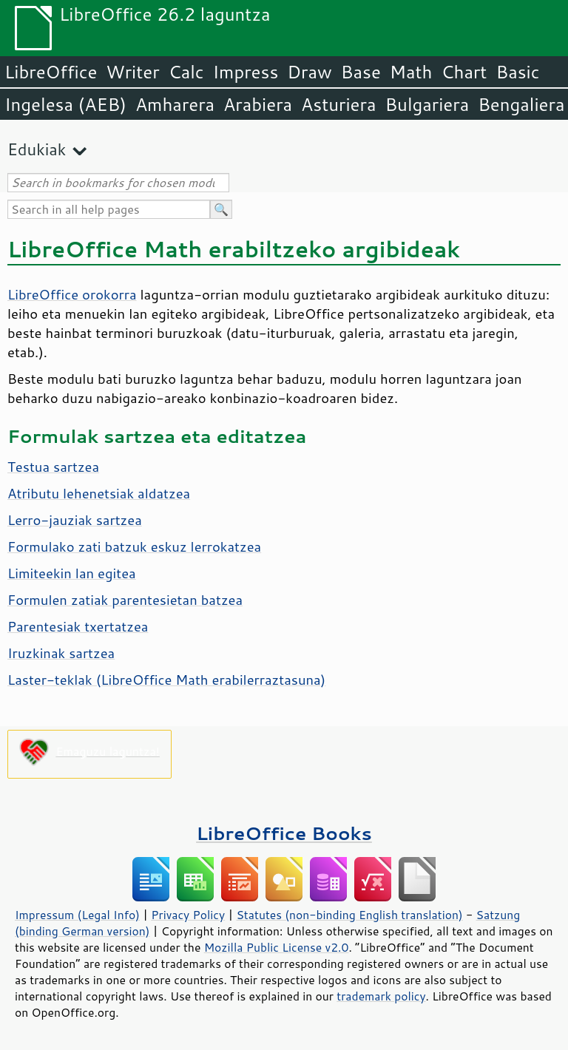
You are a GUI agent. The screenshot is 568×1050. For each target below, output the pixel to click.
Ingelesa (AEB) (65, 104)
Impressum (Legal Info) (77, 915)
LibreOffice (50, 71)
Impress (246, 71)
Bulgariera (427, 104)
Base (361, 71)
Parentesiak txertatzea (77, 626)
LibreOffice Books (284, 833)
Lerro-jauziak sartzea (74, 519)
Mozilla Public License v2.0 (276, 947)
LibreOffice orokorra (72, 294)
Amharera (174, 104)
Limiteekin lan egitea (71, 573)
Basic (517, 71)
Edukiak (36, 149)
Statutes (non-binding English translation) (349, 915)
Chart (464, 71)
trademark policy (381, 996)
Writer (132, 71)
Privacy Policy (188, 915)
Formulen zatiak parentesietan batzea (125, 599)
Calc (186, 71)
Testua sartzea (53, 466)
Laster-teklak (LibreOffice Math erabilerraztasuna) (166, 679)
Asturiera (338, 104)
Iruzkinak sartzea (61, 653)
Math (411, 71)
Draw (309, 71)
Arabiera (257, 104)
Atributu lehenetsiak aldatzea (98, 493)
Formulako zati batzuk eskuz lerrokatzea (134, 546)
